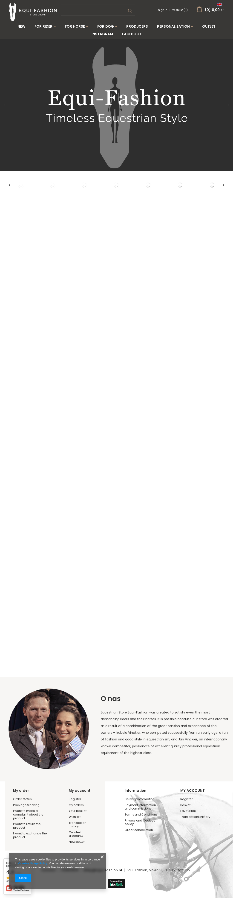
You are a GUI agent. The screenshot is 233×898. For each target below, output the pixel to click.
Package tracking (26, 805)
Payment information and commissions (140, 806)
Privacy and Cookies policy (140, 822)
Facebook (132, 34)
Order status (22, 799)
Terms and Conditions (141, 814)
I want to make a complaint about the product (28, 814)
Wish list (75, 817)
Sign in (163, 10)
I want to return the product (27, 825)
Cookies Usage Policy (32, 863)
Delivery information (140, 799)
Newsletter (77, 842)
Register (75, 799)
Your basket (77, 811)
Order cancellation (139, 830)
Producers (137, 26)
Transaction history (77, 824)
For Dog (105, 26)
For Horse (75, 26)
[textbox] (98, 10)
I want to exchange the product (30, 835)
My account (79, 790)
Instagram (102, 34)
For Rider (43, 26)
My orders (76, 805)
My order (21, 790)
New (21, 26)
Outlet (209, 26)
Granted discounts (76, 834)
